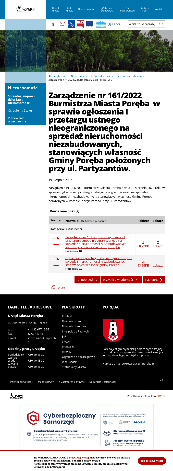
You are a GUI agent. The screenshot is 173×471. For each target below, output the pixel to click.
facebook (53, 24)
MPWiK (66, 352)
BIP (80, 24)
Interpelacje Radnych (75, 331)
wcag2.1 (62, 24)
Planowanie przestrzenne (17, 119)
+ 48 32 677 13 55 (38, 329)
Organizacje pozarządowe (78, 357)
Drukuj (62, 287)
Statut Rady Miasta (74, 367)
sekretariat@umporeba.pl (42, 339)
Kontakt (67, 316)
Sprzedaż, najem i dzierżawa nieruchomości (119, 76)
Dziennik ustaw (71, 321)
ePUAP (66, 341)
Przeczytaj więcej (79, 457)
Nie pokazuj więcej (152, 460)
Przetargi (68, 347)
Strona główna (56, 76)
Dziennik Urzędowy (74, 326)
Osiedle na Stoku (20, 110)
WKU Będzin (70, 362)
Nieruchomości (79, 76)
